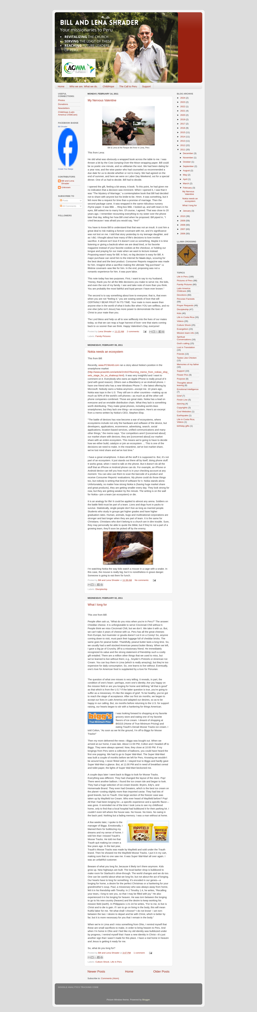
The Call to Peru (128, 86)
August (186, 170)
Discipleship (101, 589)
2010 (183, 216)
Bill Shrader (62, 127)
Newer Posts (96, 971)
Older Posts (161, 971)
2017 (183, 123)
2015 (183, 132)
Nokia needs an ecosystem (105, 351)
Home (61, 86)
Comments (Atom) (110, 978)
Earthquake (182, 415)
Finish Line (182, 400)
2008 (183, 225)
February (187, 187)
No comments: (142, 580)
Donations (63, 104)
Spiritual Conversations (184, 338)
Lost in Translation (186, 347)
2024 (183, 98)
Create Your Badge (65, 169)
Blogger (146, 999)
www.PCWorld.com (108, 365)
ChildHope (108, 86)
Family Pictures (102, 336)
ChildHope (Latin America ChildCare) (67, 113)
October (187, 162)
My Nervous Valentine (102, 100)
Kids (179, 313)
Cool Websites (184, 411)
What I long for (97, 604)
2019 (183, 119)
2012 (183, 145)
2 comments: (133, 331)
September (188, 166)
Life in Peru (116, 962)
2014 (183, 136)
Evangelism (182, 329)
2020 (183, 115)
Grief (179, 396)
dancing (181, 403)
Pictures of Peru (185, 280)
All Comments (68, 206)
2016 (183, 128)
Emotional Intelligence (187, 389)
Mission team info (185, 333)
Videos (180, 321)
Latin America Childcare (183, 289)
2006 (183, 233)
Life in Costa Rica (185, 317)
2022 (183, 106)
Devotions (182, 295)
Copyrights (182, 407)
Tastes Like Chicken (187, 358)
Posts (64, 200)
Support (146, 86)
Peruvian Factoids (186, 299)
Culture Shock (102, 962)
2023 (183, 102)
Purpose (181, 379)
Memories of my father (188, 364)
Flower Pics (182, 375)
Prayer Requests (185, 305)
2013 (183, 141)
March (186, 183)
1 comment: (140, 953)
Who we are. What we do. (83, 86)
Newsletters (64, 108)
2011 (183, 149)
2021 (183, 111)
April (185, 179)
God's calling (183, 343)
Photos (61, 100)
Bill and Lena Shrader (67, 182)
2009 (183, 220)
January (187, 211)
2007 (183, 229)
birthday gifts (183, 426)
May (185, 175)
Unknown (65, 187)
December (188, 153)
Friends (180, 354)
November (188, 157)
